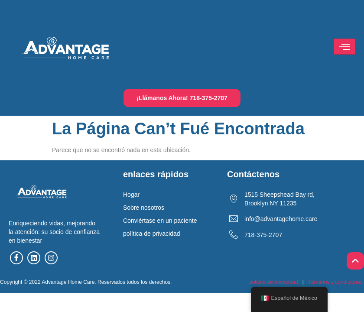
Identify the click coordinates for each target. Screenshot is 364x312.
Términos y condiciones (335, 282)
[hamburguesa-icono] (344, 47)
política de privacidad (273, 282)
